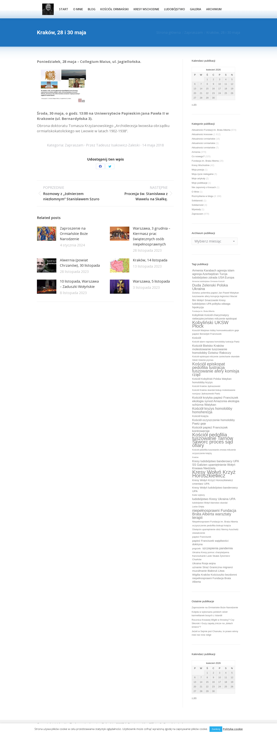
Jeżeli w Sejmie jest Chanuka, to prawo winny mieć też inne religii (215, 633)
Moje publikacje (200, 183)
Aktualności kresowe (202, 134)
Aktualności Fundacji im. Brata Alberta (211, 130)
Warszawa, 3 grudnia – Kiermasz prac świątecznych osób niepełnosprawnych (151, 236)
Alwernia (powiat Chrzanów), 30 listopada (80, 263)
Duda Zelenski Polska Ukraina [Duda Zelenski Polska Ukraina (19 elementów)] (210, 287)
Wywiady (196, 209)
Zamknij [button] (216, 729)
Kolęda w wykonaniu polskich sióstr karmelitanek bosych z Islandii (210, 614)
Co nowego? (198, 156)
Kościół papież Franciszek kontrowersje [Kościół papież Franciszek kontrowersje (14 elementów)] (210, 429)
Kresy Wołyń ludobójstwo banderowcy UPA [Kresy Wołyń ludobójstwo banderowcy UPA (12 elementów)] (215, 489)
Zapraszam (74, 145)
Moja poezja (198, 169)
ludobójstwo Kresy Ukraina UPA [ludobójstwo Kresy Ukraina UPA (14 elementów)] (213, 499)
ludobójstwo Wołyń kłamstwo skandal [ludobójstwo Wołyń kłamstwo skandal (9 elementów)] (210, 503)
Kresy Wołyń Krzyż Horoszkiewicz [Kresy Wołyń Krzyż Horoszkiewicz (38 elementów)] (214, 473)
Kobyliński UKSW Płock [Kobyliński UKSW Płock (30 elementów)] (210, 324)
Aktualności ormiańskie (203, 138)
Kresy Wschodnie (201, 165)
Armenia (196, 152)
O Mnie (195, 191)
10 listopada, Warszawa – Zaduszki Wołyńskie (79, 284)
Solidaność (197, 200)
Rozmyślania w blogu (202, 196)
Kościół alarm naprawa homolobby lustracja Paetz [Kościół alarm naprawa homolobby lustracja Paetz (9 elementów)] (216, 342)
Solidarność (198, 205)
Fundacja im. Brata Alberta (205, 160)
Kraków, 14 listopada (150, 260)
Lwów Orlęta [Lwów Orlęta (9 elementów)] (198, 506)
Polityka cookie (233, 729)
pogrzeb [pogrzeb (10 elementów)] (196, 548)
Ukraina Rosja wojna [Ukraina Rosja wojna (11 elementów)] (204, 563)
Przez (113, 145)
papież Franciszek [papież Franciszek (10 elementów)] (201, 536)
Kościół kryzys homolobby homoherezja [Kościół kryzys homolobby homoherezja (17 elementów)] (212, 410)
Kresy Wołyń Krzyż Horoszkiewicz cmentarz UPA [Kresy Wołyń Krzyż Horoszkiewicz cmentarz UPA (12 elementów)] (212, 482)
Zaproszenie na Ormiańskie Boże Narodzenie (74, 233)
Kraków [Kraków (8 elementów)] (195, 457)
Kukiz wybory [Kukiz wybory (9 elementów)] (198, 495)
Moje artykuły (198, 178)
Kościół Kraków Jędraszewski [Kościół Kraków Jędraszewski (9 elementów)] (206, 386)
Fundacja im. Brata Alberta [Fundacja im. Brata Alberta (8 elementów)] (203, 311)
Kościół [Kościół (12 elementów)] (196, 337)
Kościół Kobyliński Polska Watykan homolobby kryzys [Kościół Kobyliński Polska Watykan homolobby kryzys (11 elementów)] (212, 380)
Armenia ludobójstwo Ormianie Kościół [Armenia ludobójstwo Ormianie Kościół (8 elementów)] (208, 281)
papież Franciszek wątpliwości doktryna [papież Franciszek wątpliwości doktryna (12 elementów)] (210, 542)
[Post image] (46, 234)
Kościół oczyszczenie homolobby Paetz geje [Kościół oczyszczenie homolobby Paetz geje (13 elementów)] (213, 421)
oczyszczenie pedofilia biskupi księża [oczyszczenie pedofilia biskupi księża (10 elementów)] (211, 525)
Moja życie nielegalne (203, 174)
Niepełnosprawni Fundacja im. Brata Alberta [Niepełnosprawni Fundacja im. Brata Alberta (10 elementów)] (215, 521)
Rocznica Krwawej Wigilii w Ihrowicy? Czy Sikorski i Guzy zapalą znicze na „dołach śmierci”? (213, 623)
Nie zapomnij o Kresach (204, 187)
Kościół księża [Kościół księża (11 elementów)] (200, 416)
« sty (194, 104)
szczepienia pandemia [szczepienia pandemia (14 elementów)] (217, 548)
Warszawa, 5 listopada (151, 281)
